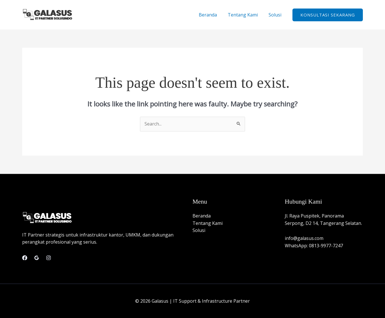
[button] (327, 15)
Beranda (212, 15)
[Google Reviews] (36, 257)
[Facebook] (24, 257)
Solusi (275, 15)
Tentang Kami (245, 15)
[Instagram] (48, 257)
